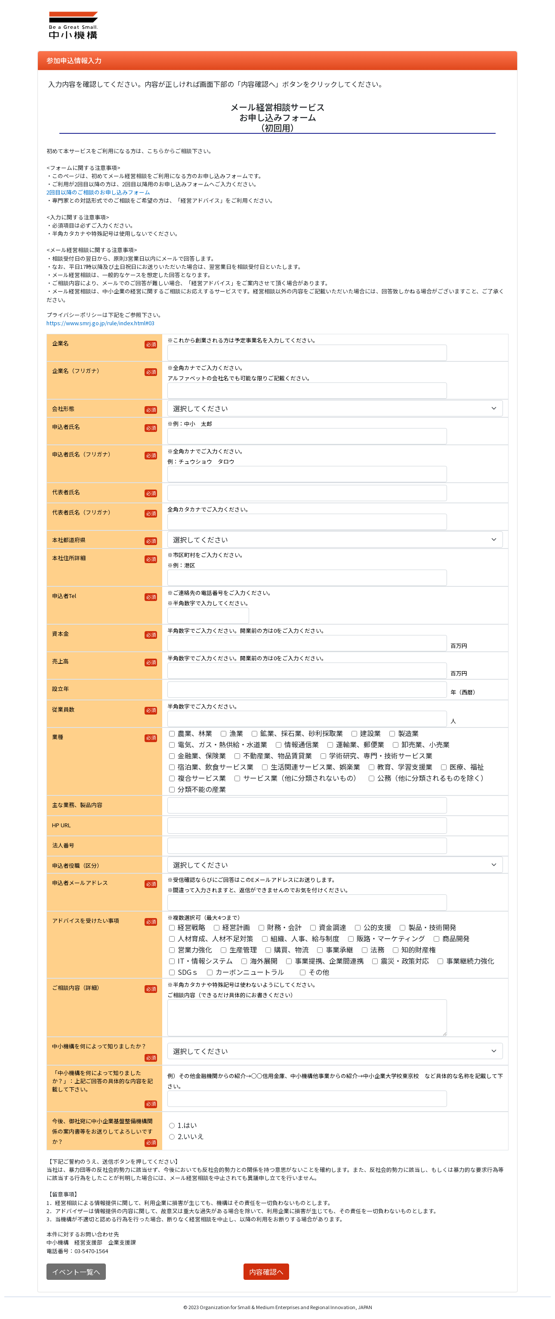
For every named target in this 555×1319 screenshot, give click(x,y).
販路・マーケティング (391, 938)
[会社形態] (335, 408)
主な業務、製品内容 (77, 805)
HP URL (61, 825)
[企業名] (307, 353)
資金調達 (332, 927)
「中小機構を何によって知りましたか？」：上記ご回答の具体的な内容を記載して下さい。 (102, 1081)
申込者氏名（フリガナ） (83, 454)
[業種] (172, 734)
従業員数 (63, 709)
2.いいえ (191, 1136)
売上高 (60, 661)
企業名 (60, 343)
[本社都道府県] (335, 539)
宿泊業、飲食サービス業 (215, 766)
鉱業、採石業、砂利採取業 (301, 733)
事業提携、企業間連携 (329, 960)
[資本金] (307, 643)
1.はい (187, 1125)
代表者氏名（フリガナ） (83, 512)
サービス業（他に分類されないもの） (301, 778)
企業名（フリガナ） (77, 371)
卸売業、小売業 (425, 744)
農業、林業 (195, 733)
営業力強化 (195, 949)
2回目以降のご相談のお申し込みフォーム (98, 192)
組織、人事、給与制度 (305, 938)
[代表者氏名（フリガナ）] (307, 522)
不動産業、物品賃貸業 (277, 755)
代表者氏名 (66, 492)
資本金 (60, 633)
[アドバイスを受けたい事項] (172, 928)
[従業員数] (307, 719)
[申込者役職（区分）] (335, 865)
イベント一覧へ (76, 1272)
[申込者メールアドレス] (307, 902)
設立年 (60, 688)
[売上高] (307, 671)
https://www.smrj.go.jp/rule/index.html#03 (100, 323)
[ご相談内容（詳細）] (307, 1017)
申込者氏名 (66, 426)
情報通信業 (301, 744)
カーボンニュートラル (253, 972)
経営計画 (236, 927)
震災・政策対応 (405, 960)
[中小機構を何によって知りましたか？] (335, 1051)
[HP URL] (307, 825)
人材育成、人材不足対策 (215, 938)
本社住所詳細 (69, 558)
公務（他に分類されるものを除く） (432, 778)
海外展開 (264, 960)
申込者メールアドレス (80, 882)
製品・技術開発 (432, 927)
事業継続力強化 (470, 960)
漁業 (236, 733)
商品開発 (456, 938)
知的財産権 (418, 949)
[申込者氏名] (307, 436)
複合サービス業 (202, 778)
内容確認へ (266, 1272)
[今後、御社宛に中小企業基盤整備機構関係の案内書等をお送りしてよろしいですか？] (172, 1125)
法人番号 (63, 845)
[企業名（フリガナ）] (307, 390)
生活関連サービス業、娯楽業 (315, 766)
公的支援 (377, 927)
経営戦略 (191, 927)
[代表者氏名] (307, 493)
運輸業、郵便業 (360, 744)
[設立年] (307, 689)
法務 (377, 949)
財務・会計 (284, 927)
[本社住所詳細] (307, 578)
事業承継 (339, 949)
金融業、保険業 (202, 755)
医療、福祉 (467, 766)
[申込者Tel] (208, 615)
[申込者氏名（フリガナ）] (307, 474)
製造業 (408, 733)
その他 (318, 972)
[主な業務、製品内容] (307, 805)
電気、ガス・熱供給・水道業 (222, 744)
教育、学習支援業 (404, 766)
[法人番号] (307, 846)
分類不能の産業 (202, 789)
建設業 (370, 733)
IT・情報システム (205, 960)
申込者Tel (64, 596)
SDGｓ (188, 972)
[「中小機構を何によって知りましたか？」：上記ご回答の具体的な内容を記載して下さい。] (307, 1099)
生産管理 (243, 949)
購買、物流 (291, 949)
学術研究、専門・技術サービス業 (380, 755)
